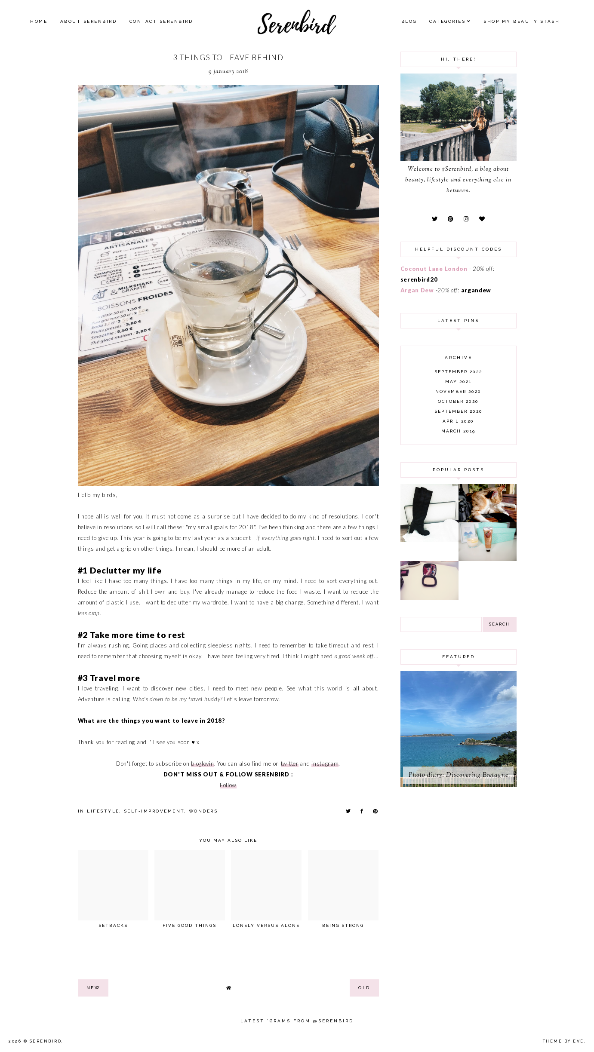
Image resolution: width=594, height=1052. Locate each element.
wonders (203, 811)
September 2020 (458, 411)
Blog (409, 21)
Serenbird (46, 1041)
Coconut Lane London (434, 268)
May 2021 (458, 381)
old (364, 987)
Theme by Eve (563, 1041)
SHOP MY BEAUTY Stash (521, 21)
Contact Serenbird (161, 21)
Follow (228, 785)
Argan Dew (417, 290)
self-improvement (154, 811)
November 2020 (458, 391)
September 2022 (458, 371)
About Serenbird (88, 21)
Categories (447, 21)
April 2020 (458, 421)
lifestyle (103, 811)
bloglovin (202, 763)
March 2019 (458, 431)
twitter (290, 763)
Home (38, 21)
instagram (325, 763)
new (93, 987)
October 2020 (458, 401)
